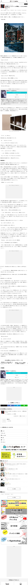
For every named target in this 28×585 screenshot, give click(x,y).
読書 (3, 437)
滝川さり (8, 419)
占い (12, 494)
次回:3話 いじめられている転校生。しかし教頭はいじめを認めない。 (20, 363)
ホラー (8, 10)
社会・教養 (4, 435)
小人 (15, 10)
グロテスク (12, 10)
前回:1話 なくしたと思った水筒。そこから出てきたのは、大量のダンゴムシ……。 (7, 363)
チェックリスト (7, 494)
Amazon (17, 94)
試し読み (5, 10)
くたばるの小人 (13, 14)
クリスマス (19, 10)
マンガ (3, 439)
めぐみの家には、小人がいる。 (10, 360)
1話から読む (3, 19)
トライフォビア (24, 10)
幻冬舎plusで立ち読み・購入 (17, 92)
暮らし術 (3, 433)
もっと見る (14, 497)
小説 (1, 10)
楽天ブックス (17, 377)
